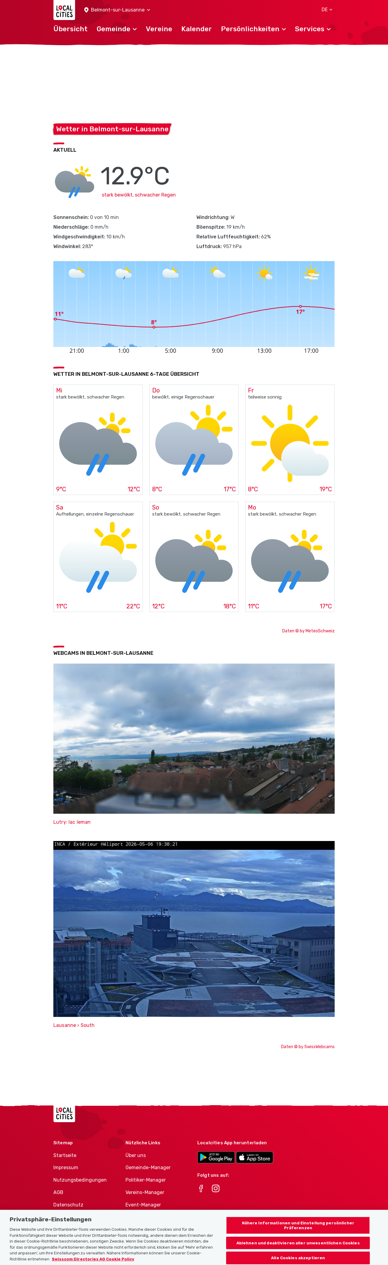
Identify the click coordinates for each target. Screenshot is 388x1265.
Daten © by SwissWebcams (308, 1046)
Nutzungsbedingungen (80, 1180)
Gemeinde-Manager (148, 1167)
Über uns (135, 1155)
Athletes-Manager (146, 1217)
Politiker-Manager (145, 1180)
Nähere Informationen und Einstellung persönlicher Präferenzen (298, 1233)
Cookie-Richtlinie (72, 1217)
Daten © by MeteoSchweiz (308, 631)
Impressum (65, 1167)
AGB (58, 1192)
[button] (117, 10)
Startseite (64, 1155)
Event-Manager (143, 1205)
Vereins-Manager (144, 1192)
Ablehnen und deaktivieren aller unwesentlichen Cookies (298, 1251)
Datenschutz (68, 1205)
